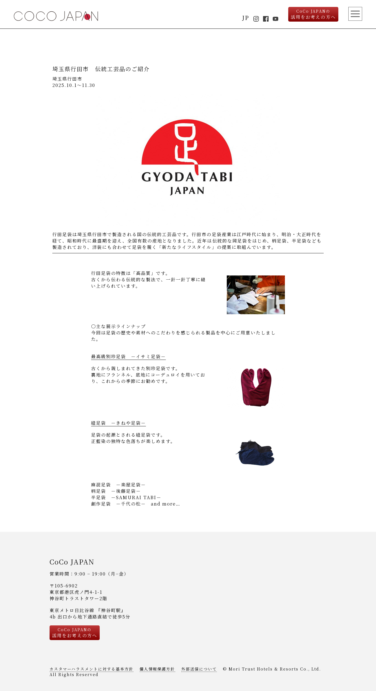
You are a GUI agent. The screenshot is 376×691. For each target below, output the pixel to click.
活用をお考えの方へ (313, 14)
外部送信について (199, 669)
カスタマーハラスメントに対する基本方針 (91, 669)
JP (245, 18)
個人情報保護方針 (157, 669)
